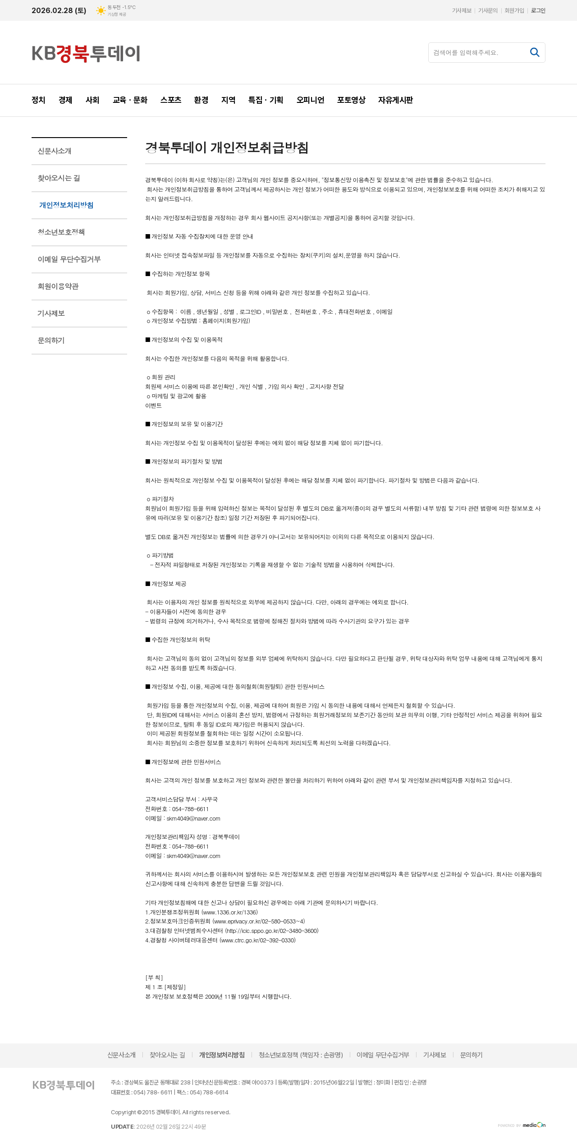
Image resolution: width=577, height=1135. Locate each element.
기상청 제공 (117, 14)
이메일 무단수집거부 (69, 259)
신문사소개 (54, 151)
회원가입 (514, 10)
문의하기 (50, 340)
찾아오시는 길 (58, 178)
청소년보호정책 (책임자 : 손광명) (301, 1055)
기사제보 (461, 10)
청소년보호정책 (61, 232)
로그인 (538, 10)
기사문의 (487, 10)
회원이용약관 (57, 286)
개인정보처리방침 (66, 205)
